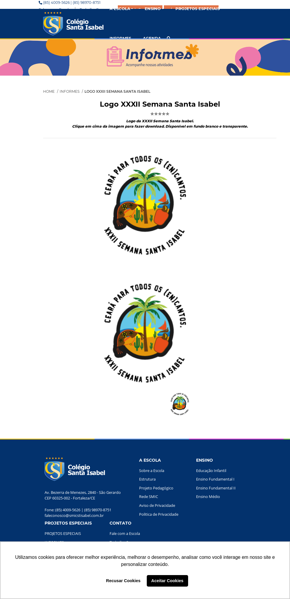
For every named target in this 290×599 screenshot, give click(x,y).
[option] (145, 333)
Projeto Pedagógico (156, 488)
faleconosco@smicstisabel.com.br (74, 515)
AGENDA (152, 38)
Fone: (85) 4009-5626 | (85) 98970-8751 (78, 509)
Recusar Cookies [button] (123, 580)
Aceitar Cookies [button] (167, 580)
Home (49, 91)
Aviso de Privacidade (157, 505)
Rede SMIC (148, 496)
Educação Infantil (211, 470)
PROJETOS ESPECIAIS (63, 533)
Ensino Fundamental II (216, 488)
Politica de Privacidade (158, 514)
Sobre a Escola (151, 470)
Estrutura (147, 479)
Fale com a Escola (125, 533)
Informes (69, 91)
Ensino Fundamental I (215, 479)
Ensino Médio (208, 496)
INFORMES (120, 38)
